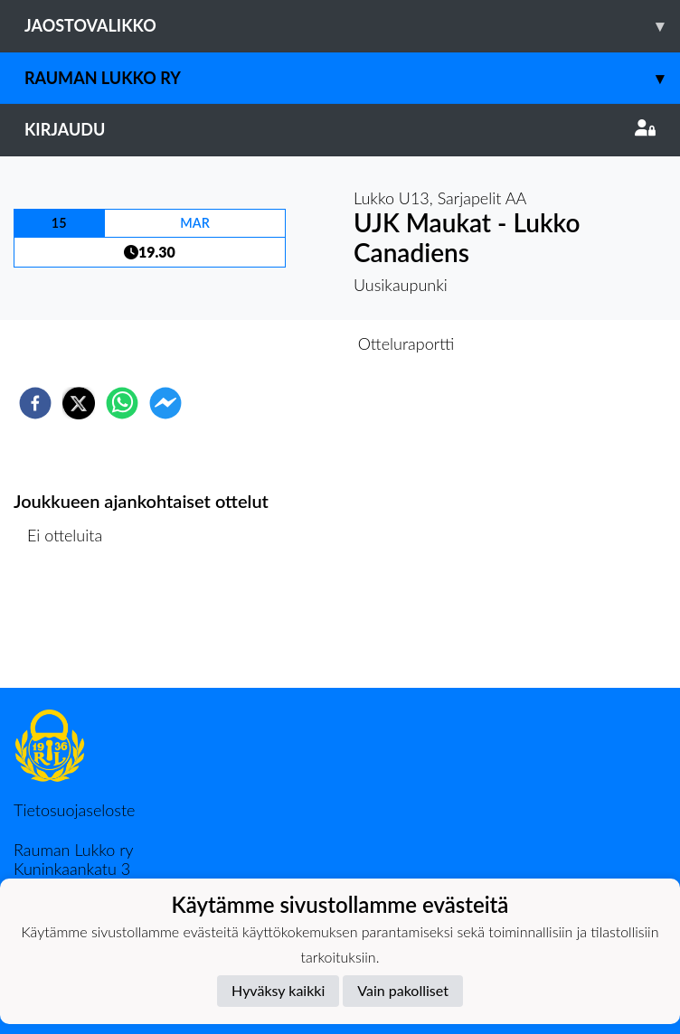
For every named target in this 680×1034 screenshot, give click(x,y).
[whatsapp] (122, 403)
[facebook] (35, 403)
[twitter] (78, 403)
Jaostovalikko (352, 26)
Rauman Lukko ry (352, 78)
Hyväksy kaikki (278, 990)
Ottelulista (72, 626)
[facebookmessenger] (165, 403)
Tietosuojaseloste (74, 810)
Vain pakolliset (403, 990)
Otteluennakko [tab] (277, 343)
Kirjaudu (340, 129)
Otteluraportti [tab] (406, 343)
